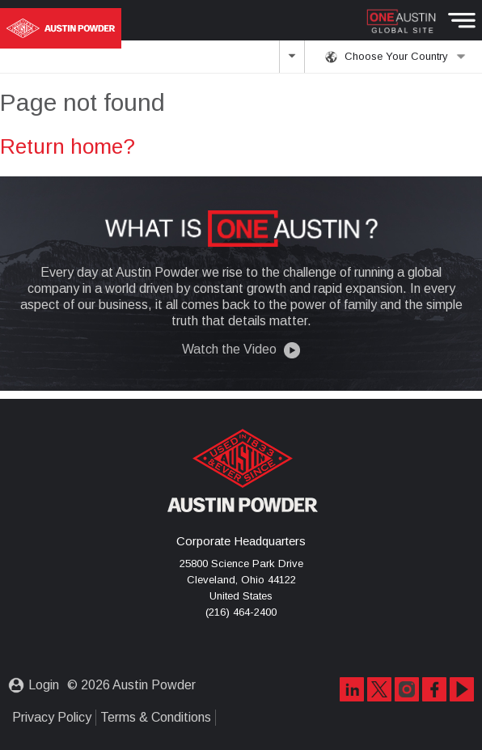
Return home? (67, 146)
